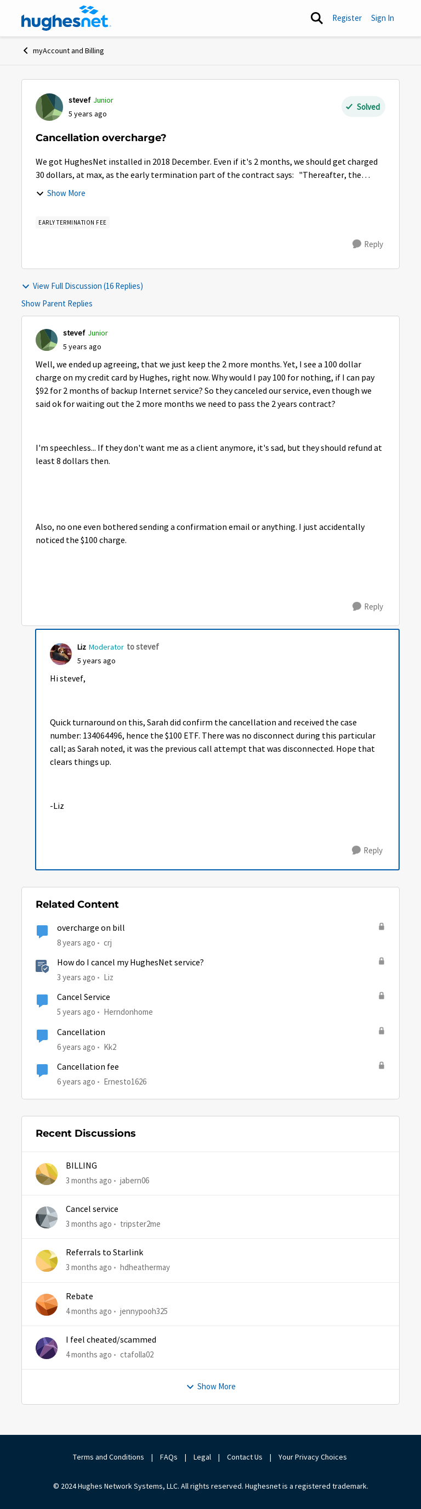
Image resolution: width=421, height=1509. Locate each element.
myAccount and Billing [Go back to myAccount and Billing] (62, 50)
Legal (202, 1457)
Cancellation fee (88, 1066)
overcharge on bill (91, 928)
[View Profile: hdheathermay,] (47, 1261)
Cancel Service (83, 997)
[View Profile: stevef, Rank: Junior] (49, 107)
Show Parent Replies (57, 303)
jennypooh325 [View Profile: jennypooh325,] (144, 1310)
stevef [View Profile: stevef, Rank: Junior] (79, 100)
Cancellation (81, 1032)
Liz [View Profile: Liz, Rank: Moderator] (81, 647)
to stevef (143, 646)
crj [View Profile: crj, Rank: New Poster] (108, 942)
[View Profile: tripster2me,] (47, 1217)
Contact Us (245, 1457)
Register (347, 18)
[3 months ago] (89, 1180)
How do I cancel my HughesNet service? (130, 962)
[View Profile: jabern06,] (47, 1174)
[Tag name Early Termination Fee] (73, 222)
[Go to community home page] (66, 18)
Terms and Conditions (108, 1457)
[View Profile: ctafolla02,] (47, 1348)
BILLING (81, 1165)
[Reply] (367, 244)
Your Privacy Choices (313, 1457)
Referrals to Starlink (104, 1252)
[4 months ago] (89, 1311)
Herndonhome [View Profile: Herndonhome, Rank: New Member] (128, 1012)
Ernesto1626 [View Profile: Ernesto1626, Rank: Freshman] (125, 1081)
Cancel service (92, 1209)
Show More (61, 193)
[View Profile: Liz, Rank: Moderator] (61, 654)
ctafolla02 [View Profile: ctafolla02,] (136, 1354)
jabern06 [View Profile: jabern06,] (134, 1180)
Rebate (79, 1296)
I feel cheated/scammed (111, 1339)
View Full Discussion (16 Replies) (82, 286)
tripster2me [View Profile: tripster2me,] (140, 1224)
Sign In (382, 18)
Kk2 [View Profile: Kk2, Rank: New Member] (110, 1046)
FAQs (169, 1457)
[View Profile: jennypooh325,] (47, 1305)
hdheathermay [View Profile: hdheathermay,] (145, 1267)
